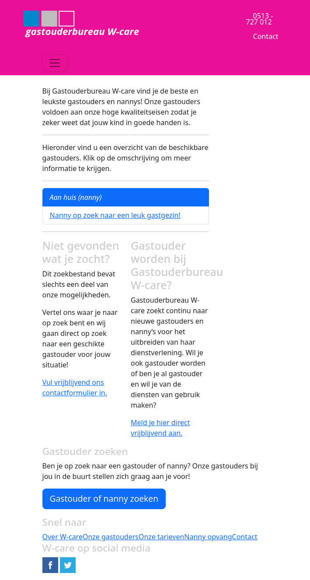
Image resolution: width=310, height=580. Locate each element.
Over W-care (62, 537)
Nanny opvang (208, 537)
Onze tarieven (161, 537)
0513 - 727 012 (259, 19)
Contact (266, 36)
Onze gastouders (111, 537)
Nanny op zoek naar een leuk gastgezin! (115, 215)
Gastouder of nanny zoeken (104, 498)
